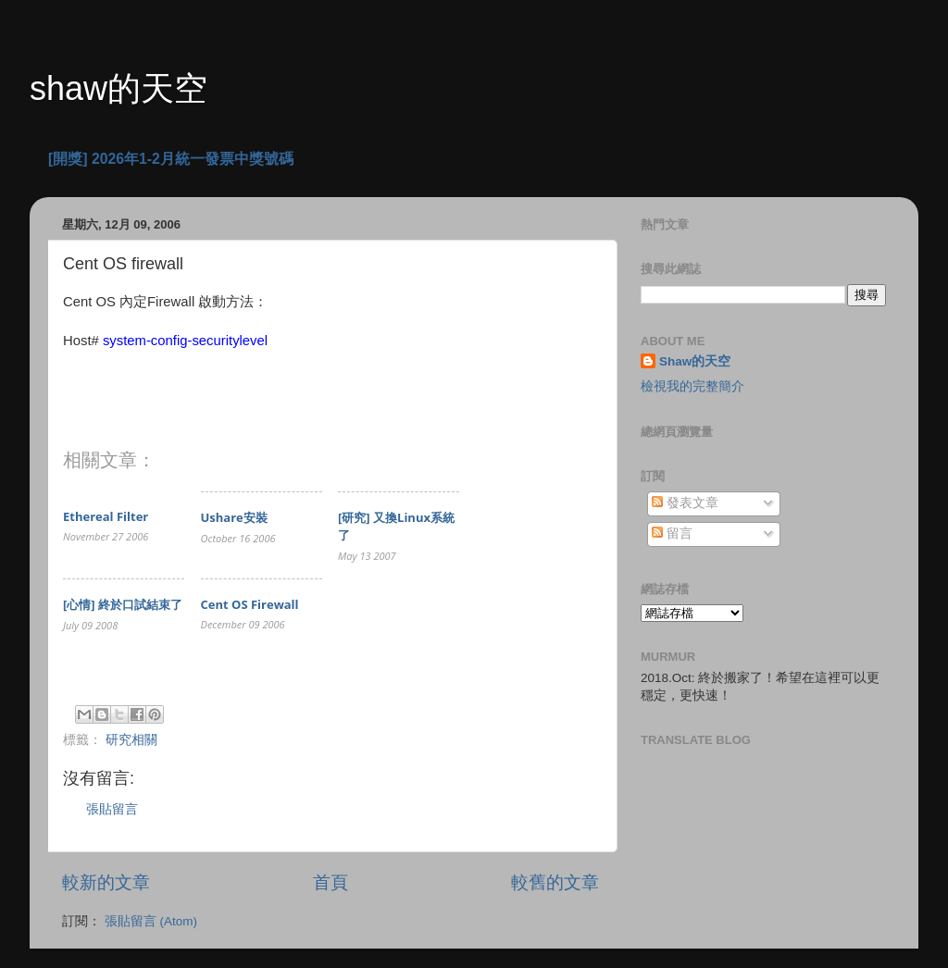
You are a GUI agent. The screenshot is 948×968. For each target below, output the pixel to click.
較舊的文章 (555, 882)
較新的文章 (106, 882)
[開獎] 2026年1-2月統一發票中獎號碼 (170, 159)
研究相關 (131, 740)
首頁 (330, 882)
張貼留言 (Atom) (151, 921)
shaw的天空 (118, 88)
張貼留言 (112, 809)
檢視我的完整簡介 (692, 386)
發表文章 (685, 503)
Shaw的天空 (694, 361)
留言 (672, 533)
